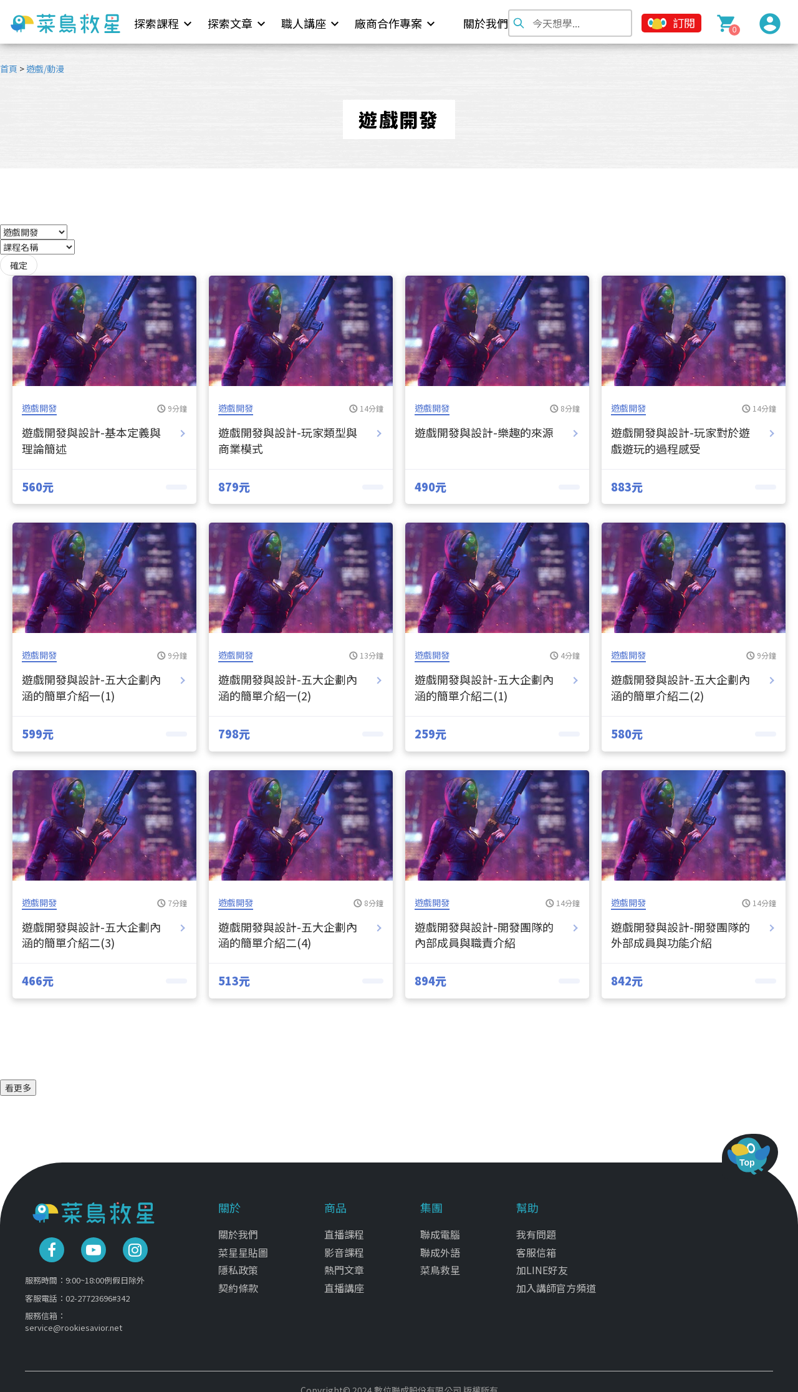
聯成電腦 (440, 1226)
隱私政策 (238, 1262)
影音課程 (344, 1244)
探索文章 (230, 23)
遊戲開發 (39, 408)
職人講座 (303, 23)
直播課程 (344, 1226)
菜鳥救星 (440, 1262)
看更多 (18, 1087)
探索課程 (156, 23)
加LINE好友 (542, 1262)
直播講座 (344, 1280)
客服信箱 (536, 1244)
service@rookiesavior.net (73, 1320)
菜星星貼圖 (243, 1244)
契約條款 (238, 1280)
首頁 (8, 68)
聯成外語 (440, 1244)
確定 (18, 265)
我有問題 (536, 1226)
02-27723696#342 (97, 1291)
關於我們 (485, 23)
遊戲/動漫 (45, 68)
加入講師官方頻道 (556, 1280)
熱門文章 (344, 1262)
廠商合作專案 (388, 23)
